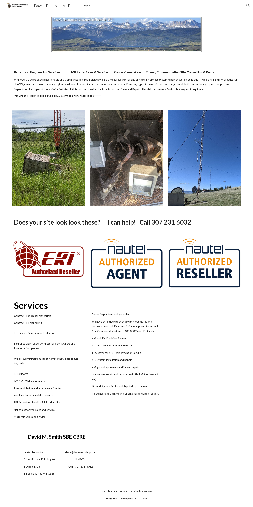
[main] (126, 84)
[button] (248, 5)
